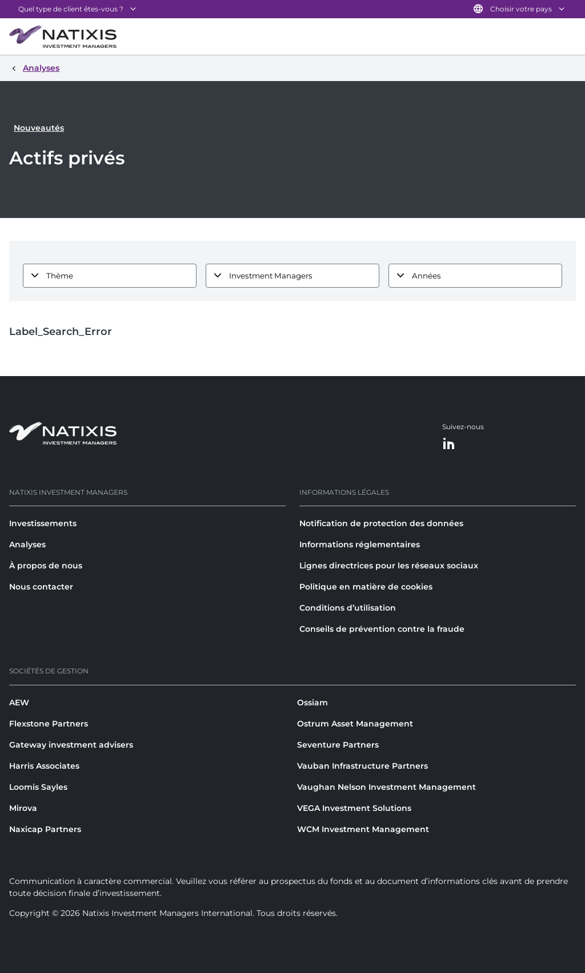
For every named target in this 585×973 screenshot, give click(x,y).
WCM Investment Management (363, 829)
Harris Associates (44, 766)
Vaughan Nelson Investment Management (386, 787)
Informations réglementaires (359, 544)
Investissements (43, 523)
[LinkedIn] (449, 444)
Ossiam (312, 702)
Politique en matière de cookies (365, 587)
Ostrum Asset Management (355, 723)
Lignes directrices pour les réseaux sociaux (388, 565)
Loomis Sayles (38, 787)
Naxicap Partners (45, 829)
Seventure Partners (338, 745)
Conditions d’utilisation (347, 608)
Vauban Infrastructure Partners (362, 766)
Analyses (27, 544)
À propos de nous (45, 565)
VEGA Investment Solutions (354, 808)
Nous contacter (41, 587)
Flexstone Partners (48, 723)
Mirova (23, 808)
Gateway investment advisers (71, 745)
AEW (19, 702)
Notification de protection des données (381, 523)
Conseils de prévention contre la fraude (381, 629)
